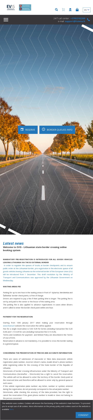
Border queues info (57, 129)
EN (86, 10)
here (11, 409)
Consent (83, 415)
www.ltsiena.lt (9, 326)
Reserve (28, 129)
